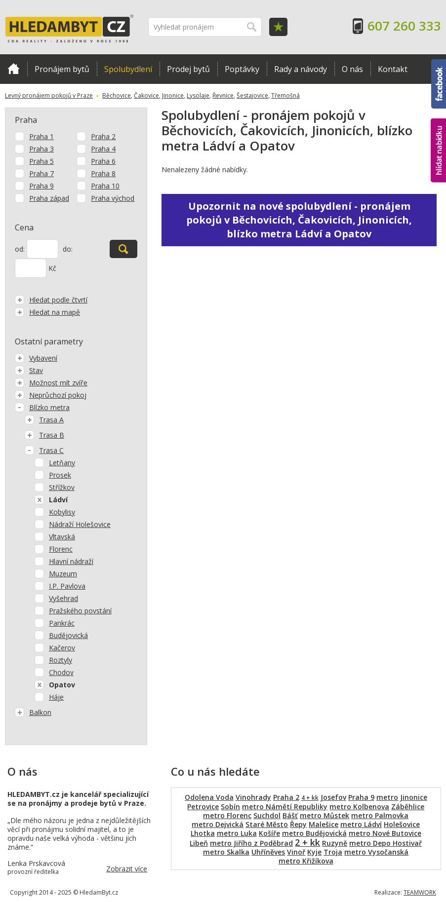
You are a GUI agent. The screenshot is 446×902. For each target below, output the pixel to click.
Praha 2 (103, 136)
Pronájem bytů (62, 69)
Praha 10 (105, 185)
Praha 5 (41, 161)
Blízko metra (42, 407)
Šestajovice (252, 95)
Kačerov (62, 647)
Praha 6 (103, 161)
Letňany (62, 462)
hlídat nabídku (438, 150)
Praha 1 (41, 136)
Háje (56, 697)
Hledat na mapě (47, 312)
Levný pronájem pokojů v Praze (49, 95)
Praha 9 (41, 185)
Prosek (60, 475)
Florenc (61, 549)
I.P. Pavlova (67, 586)
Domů (13, 68)
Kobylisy (62, 512)
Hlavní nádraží (71, 561)
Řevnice (223, 95)
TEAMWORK (420, 892)
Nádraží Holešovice (80, 524)
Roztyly (60, 660)
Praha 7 (41, 173)
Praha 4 (103, 148)
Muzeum (63, 573)
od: (20, 249)
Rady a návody (300, 69)
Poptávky (242, 69)
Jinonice (173, 95)
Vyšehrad (63, 598)
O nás (352, 69)
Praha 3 (41, 148)
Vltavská (62, 536)
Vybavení (36, 358)
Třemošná (285, 95)
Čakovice (146, 95)
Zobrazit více (126, 868)
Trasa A (44, 419)
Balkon (33, 712)
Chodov (61, 672)
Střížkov (62, 487)
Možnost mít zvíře (51, 382)
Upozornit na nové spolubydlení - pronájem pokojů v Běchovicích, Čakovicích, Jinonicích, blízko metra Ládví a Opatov (299, 219)
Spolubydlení (128, 69)
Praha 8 (103, 173)
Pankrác (62, 623)
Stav (29, 370)
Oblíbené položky (278, 27)
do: (68, 249)
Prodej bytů (188, 69)
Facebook (438, 84)
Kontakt (392, 69)
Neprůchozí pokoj (50, 395)
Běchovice (116, 95)
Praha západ (49, 198)
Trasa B (44, 435)
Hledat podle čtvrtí (51, 299)
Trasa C (44, 450)
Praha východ (112, 198)
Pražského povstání (80, 610)
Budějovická (68, 635)
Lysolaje (198, 95)
